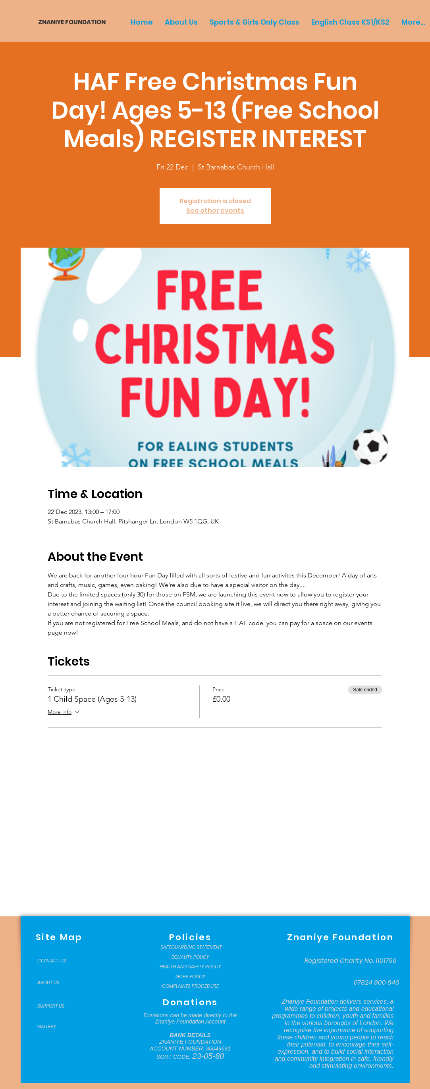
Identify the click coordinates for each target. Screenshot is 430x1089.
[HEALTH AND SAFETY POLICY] (190, 967)
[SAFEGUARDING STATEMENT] (191, 947)
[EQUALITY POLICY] (190, 957)
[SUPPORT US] (57, 1006)
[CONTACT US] (57, 961)
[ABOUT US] (57, 983)
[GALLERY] (57, 1027)
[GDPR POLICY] (190, 977)
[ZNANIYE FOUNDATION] (69, 22)
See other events (215, 210)
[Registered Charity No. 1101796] (351, 961)
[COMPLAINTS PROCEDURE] (190, 986)
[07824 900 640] (376, 983)
